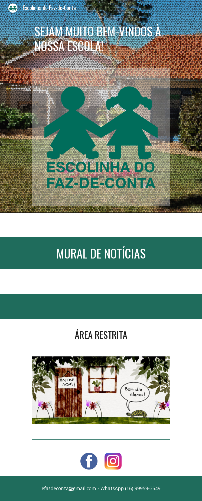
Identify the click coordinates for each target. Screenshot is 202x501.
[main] (101, 38)
